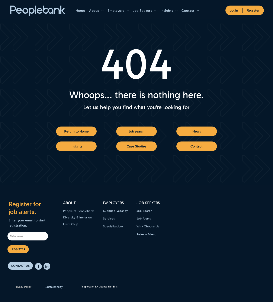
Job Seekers (148, 202)
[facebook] (38, 267)
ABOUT (69, 202)
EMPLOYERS (113, 202)
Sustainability (54, 287)
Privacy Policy (23, 286)
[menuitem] (81, 11)
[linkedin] (47, 267)
